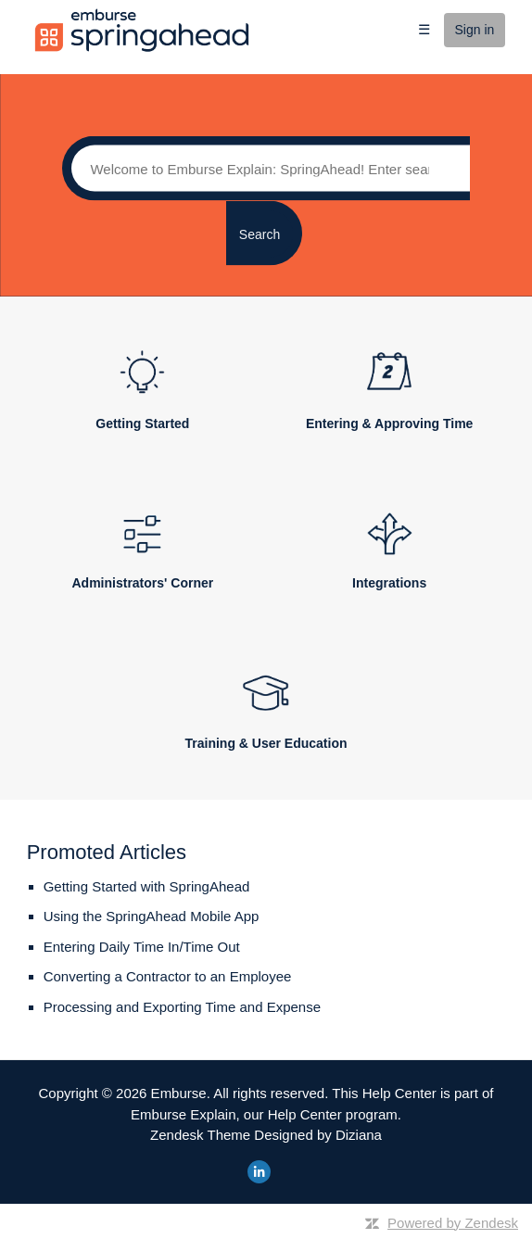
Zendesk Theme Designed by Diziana (266, 1135)
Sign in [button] (475, 29)
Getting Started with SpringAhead (147, 886)
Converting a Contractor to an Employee (168, 976)
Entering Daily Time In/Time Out (142, 947)
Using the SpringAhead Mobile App (152, 916)
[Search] (265, 168)
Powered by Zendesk (452, 1223)
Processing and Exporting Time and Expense (182, 1007)
